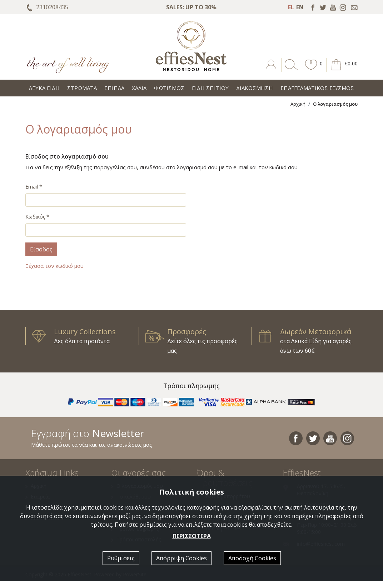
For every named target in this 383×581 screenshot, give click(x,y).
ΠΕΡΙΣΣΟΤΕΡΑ (192, 536)
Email (33, 186)
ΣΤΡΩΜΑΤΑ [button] (82, 87)
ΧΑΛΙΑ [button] (139, 87)
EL (291, 7)
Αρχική (297, 104)
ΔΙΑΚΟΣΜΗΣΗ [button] (254, 87)
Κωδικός (37, 216)
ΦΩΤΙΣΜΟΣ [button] (169, 87)
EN (300, 7)
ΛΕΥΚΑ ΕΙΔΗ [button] (44, 87)
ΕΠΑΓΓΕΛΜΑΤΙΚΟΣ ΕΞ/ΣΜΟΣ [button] (317, 87)
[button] (311, 70)
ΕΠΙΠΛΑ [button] (114, 87)
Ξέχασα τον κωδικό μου (54, 265)
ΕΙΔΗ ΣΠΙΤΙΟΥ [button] (210, 87)
